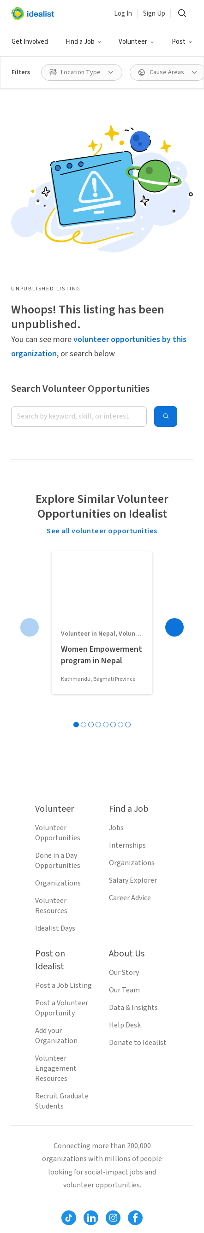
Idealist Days (55, 738)
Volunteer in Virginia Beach (53, 1223)
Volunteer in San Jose (119, 1176)
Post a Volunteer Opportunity (61, 818)
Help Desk (125, 835)
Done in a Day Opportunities (57, 671)
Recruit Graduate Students (62, 911)
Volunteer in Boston (43, 1192)
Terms (56, 1087)
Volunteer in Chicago (140, 1223)
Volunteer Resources (51, 716)
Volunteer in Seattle (43, 1176)
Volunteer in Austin (114, 1208)
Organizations (58, 693)
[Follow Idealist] (68, 1028)
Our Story (124, 783)
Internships (127, 655)
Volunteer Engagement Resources (56, 878)
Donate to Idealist (138, 853)
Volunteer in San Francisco (127, 1192)
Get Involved (30, 42)
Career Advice (130, 708)
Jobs (116, 638)
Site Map (145, 1087)
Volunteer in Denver (42, 1208)
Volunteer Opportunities (57, 643)
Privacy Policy (98, 1087)
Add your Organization (56, 846)
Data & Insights (133, 818)
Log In (123, 13)
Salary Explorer (133, 690)
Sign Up (154, 13)
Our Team (124, 800)
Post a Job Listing (63, 796)
